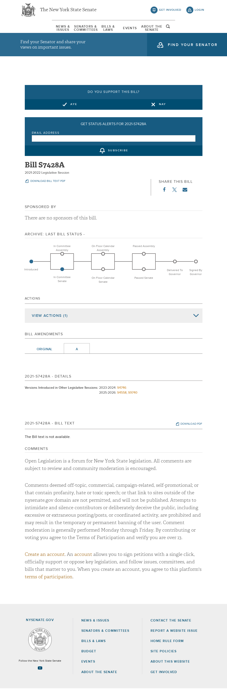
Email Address (46, 143)
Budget (88, 662)
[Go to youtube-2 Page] (40, 678)
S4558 (121, 403)
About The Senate (176, 31)
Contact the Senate (171, 631)
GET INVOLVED (164, 682)
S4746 (121, 398)
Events (140, 31)
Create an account (45, 565)
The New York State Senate (68, 11)
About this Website (170, 672)
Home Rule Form (167, 651)
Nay (162, 115)
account (83, 565)
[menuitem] (32, 31)
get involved (170, 11)
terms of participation (48, 587)
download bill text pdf (47, 192)
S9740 (132, 403)
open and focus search (199, 31)
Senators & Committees (68, 31)
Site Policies (164, 662)
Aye (73, 115)
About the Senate (99, 682)
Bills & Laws (104, 31)
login (199, 11)
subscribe (118, 161)
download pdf (191, 434)
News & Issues (32, 31)
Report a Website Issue (174, 641)
